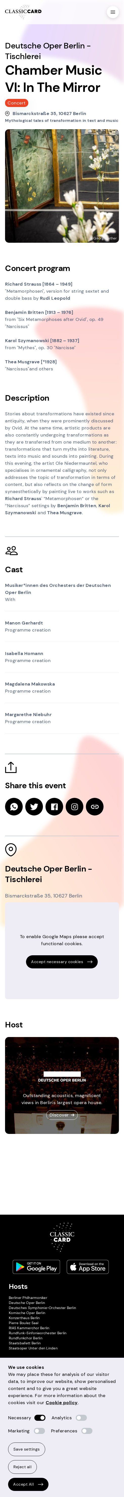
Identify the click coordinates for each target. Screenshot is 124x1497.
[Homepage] (23, 12)
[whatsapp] (14, 806)
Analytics (62, 1418)
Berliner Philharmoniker (28, 1297)
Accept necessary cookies (62, 961)
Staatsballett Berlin (25, 1343)
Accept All (28, 1484)
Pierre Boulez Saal (24, 1323)
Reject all (22, 1466)
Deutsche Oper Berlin (27, 1302)
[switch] (39, 1418)
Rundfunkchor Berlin (25, 1338)
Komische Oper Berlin (27, 1313)
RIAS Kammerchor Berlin (29, 1328)
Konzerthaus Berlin (24, 1318)
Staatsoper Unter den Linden (33, 1348)
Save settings (26, 1449)
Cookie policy (62, 1403)
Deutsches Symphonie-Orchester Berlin (42, 1307)
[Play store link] (36, 1267)
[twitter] (34, 806)
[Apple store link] (88, 1267)
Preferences (64, 1431)
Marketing (19, 1431)
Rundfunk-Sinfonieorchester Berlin (37, 1333)
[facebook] (54, 806)
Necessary (19, 1418)
